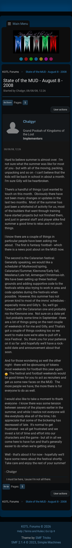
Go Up (6, 486)
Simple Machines (49, 542)
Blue (36, 59)
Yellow (41, 59)
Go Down (8, 102)
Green (31, 59)
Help (19, 531)
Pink (51, 59)
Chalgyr (29, 121)
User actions (60, 109)
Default (21, 59)
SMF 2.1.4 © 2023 (23, 542)
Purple (46, 59)
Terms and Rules (34, 531)
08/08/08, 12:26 (12, 149)
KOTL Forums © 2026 (36, 526)
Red (26, 59)
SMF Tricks (43, 538)
